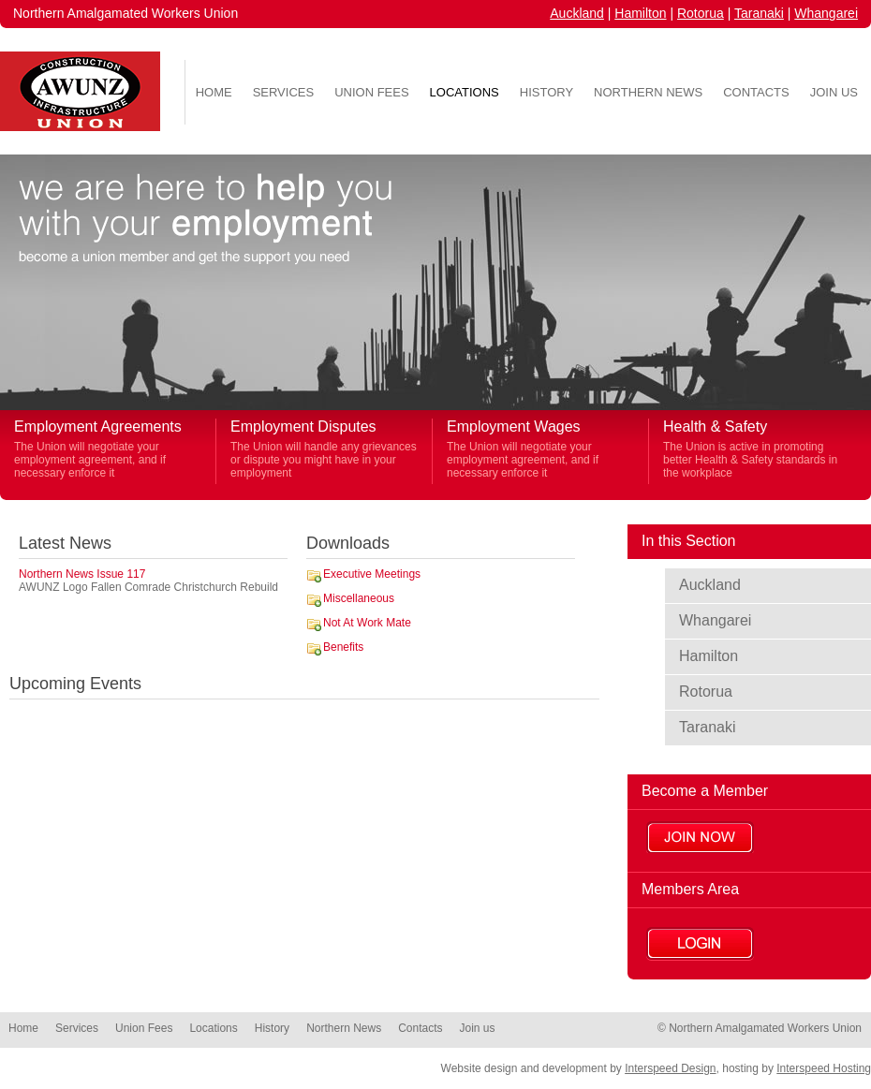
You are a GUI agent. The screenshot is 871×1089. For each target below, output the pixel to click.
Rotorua (700, 13)
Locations (464, 92)
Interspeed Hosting (823, 1068)
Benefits (343, 647)
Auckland (577, 13)
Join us (834, 92)
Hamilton (640, 13)
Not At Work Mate (367, 622)
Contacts (756, 92)
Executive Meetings (372, 574)
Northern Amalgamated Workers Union (125, 13)
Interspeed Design (670, 1068)
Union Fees (371, 92)
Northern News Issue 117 (82, 574)
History (546, 92)
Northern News (648, 92)
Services (284, 92)
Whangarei (826, 13)
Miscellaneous (358, 598)
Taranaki (759, 13)
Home (214, 92)
